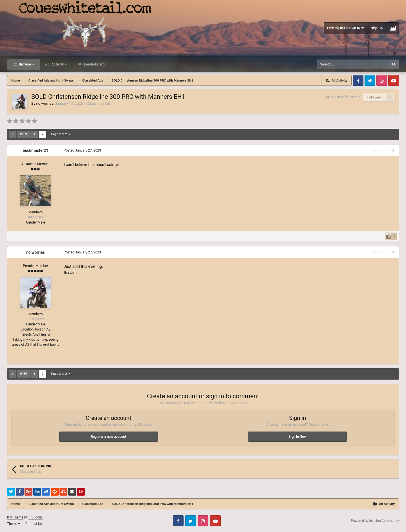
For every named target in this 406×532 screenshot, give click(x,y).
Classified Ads (99, 103)
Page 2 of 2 (60, 134)
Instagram (381, 80)
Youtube (393, 80)
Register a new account (108, 437)
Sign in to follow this (345, 97)
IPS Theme (15, 517)
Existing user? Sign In (345, 28)
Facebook (358, 80)
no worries (44, 103)
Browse (26, 64)
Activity (58, 64)
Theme (13, 524)
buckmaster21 (35, 150)
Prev (23, 134)
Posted (82, 150)
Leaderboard (94, 64)
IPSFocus (35, 517)
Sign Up (377, 28)
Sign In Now (297, 437)
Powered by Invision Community (375, 521)
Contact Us (33, 524)
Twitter (370, 80)
